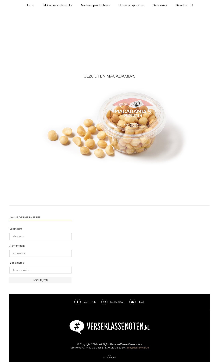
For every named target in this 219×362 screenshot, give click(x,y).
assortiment (56, 5)
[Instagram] (112, 302)
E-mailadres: (16, 262)
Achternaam (17, 245)
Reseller (182, 5)
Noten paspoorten (131, 5)
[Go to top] (109, 357)
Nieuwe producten (94, 5)
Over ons (159, 5)
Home (29, 5)
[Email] (137, 302)
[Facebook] (85, 302)
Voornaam (15, 228)
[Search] (192, 5)
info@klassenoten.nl (138, 347)
